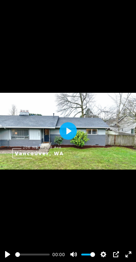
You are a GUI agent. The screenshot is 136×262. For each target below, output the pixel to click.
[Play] (7, 254)
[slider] (32, 254)
